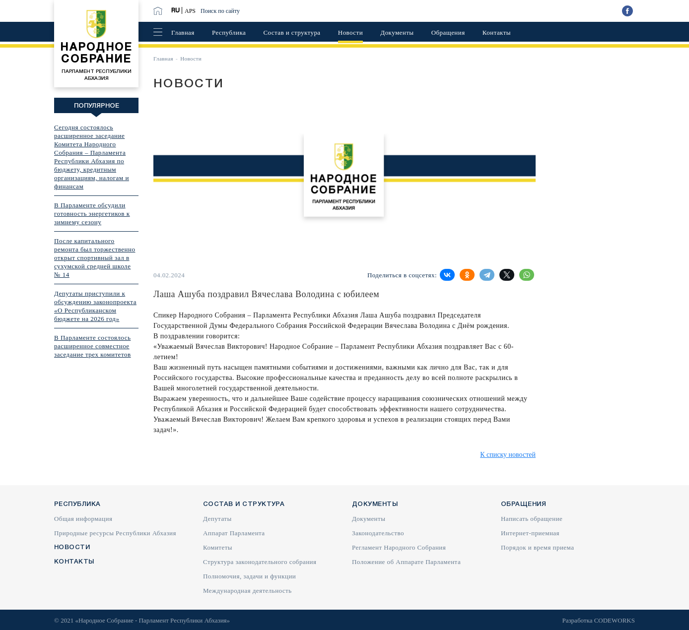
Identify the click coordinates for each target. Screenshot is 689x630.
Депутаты (217, 518)
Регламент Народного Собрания (399, 547)
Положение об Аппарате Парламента (406, 562)
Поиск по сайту (220, 11)
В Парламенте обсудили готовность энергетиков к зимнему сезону (92, 213)
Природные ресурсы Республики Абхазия (115, 533)
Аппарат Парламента (234, 533)
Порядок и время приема (537, 547)
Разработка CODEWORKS (598, 620)
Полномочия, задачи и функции (249, 576)
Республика (229, 32)
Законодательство (378, 533)
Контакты (496, 32)
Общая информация (83, 518)
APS (190, 11)
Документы (396, 32)
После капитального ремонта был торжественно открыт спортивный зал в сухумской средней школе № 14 (95, 257)
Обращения (448, 32)
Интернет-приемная (530, 533)
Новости (350, 32)
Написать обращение (531, 518)
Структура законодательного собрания (259, 562)
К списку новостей (508, 454)
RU (175, 10)
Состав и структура (291, 32)
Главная (183, 32)
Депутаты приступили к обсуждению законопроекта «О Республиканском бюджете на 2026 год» (95, 306)
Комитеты (217, 547)
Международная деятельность (247, 590)
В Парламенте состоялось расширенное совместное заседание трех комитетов (92, 346)
